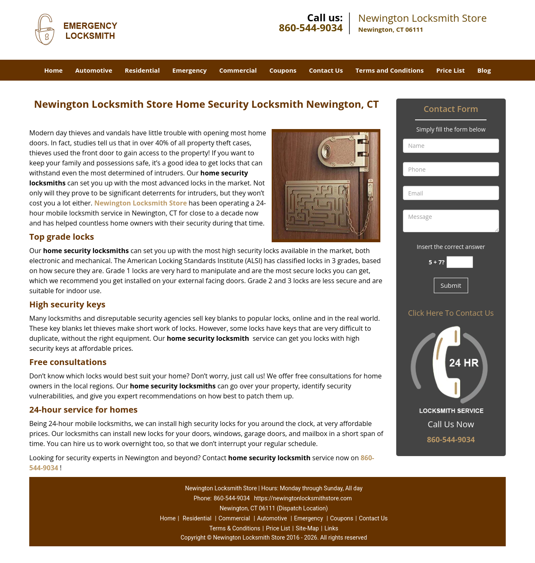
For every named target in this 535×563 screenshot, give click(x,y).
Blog (484, 70)
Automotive (93, 70)
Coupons (282, 70)
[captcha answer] (459, 262)
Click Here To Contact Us (451, 313)
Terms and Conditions (389, 70)
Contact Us (326, 70)
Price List (450, 70)
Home (53, 70)
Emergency (189, 70)
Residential (142, 70)
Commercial (238, 70)
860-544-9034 (311, 27)
